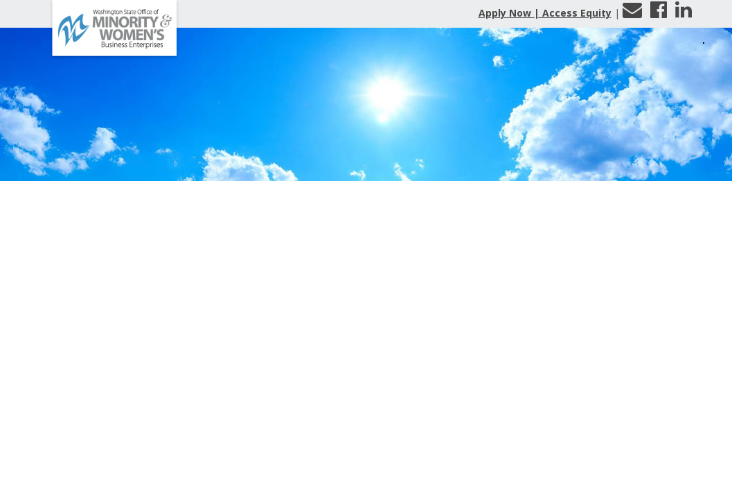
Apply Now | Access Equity (545, 12)
